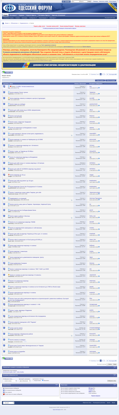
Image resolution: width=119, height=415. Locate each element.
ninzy (9, 353)
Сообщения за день (9, 17)
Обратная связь (87, 402)
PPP (9, 99)
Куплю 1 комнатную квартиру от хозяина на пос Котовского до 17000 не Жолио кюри (35, 287)
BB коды (91, 388)
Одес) (9, 258)
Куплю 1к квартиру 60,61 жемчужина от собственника (26, 228)
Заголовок (6, 83)
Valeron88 (10, 329)
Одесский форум (57, 409)
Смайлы (91, 390)
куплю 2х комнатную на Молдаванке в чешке (23, 127)
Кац (9, 88)
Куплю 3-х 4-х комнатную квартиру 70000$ (22, 222)
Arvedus (10, 229)
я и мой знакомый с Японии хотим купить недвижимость (27, 133)
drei (9, 270)
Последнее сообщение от (96, 83)
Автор (11, 83)
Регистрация (112, 1)
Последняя (113, 74)
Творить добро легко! (39, 26)
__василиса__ (12, 158)
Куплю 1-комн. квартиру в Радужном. (21, 310)
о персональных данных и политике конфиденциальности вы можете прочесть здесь (30, 60)
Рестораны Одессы (44, 15)
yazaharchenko (12, 105)
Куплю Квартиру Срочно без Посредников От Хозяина (26, 186)
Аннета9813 (11, 135)
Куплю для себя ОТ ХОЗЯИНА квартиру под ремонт (25, 169)
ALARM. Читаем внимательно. (25, 86)
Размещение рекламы (99, 402)
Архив (108, 402)
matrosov (10, 317)
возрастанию (37, 380)
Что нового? (13, 15)
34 (84, 339)
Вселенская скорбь (8, 372)
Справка (18, 17)
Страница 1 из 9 (95, 74)
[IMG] (90, 391)
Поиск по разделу (111, 80)
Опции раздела (100, 80)
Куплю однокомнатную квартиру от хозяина (23, 292)
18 (84, 327)
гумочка (10, 129)
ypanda (10, 288)
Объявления (14, 23)
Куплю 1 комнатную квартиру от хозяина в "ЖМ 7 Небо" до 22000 (29, 269)
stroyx (9, 323)
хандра (10, 176)
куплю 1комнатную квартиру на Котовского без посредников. (28, 316)
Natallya (22, 372)
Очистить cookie (103, 1)
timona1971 (11, 335)
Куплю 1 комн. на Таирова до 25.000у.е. (22, 151)
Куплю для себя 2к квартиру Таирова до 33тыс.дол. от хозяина (28, 234)
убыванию (45, 380)
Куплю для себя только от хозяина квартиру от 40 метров (27, 163)
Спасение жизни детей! (52, 26)
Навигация (52, 17)
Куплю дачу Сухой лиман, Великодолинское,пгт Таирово (27, 345)
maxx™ (14, 372)
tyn (9, 205)
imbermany (11, 223)
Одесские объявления (58, 15)
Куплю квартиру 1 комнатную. (19, 251)
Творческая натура (13, 194)
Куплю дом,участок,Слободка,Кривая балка (23, 210)
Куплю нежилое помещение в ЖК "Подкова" (23, 322)
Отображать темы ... (8, 379)
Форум (5, 15)
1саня (9, 182)
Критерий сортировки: (24, 379)
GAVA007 (10, 141)
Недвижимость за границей (18, 198)
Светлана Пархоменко (14, 199)
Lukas (9, 247)
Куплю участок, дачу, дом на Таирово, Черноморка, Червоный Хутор (30, 204)
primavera (10, 123)
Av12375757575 (12, 188)
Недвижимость (24, 23)
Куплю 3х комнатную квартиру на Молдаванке (23, 157)
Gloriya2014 (11, 152)
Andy (18, 372)
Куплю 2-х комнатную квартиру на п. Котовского (24, 145)
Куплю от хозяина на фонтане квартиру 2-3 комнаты (25, 275)
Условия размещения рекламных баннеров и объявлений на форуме (59, 28)
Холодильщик (12, 305)
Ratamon (10, 117)
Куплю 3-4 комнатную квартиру (19, 281)
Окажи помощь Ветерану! (67, 26)
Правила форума (95, 395)
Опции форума (42, 17)
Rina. (9, 301)
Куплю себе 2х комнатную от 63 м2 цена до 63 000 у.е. (26, 239)
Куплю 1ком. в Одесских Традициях (20, 122)
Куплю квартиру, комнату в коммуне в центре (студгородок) (27, 98)
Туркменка (11, 93)
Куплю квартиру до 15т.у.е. (18, 175)
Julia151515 (11, 276)
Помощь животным (80, 26)
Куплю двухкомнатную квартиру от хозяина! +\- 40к (25, 304)
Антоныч (10, 146)
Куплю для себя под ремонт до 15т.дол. (22, 180)
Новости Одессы (31, 15)
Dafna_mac (11, 217)
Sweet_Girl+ (11, 241)
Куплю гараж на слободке (17, 104)
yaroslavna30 (11, 111)
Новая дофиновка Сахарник (18, 263)
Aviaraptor (10, 341)
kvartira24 (10, 294)
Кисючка (10, 264)
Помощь (95, 1)
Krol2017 (10, 347)
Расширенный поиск (110, 17)
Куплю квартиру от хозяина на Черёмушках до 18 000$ (26, 139)
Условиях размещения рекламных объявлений (21, 52)
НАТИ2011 (10, 164)
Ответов (76, 83)
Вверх (114, 364)
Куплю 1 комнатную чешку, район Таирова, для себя (25, 192)
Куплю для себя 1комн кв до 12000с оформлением (25, 110)
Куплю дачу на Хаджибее (17, 351)
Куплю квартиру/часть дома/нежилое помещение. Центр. (27, 257)
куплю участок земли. (16, 328)
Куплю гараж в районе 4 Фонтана (20, 216)
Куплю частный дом (16, 116)
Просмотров (83, 83)
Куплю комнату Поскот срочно (19, 92)
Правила (21, 15)
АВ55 (9, 211)
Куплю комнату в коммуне (17, 340)
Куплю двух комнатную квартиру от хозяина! (23, 245)
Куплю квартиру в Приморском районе (21, 334)
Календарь (24, 17)
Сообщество (32, 17)
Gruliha (10, 252)
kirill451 (10, 311)
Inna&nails (11, 235)
